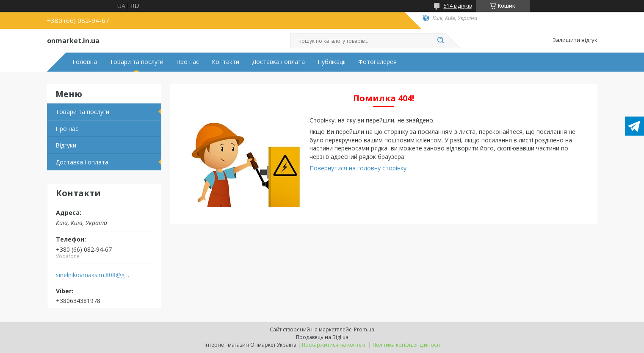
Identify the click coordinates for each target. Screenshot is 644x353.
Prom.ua (364, 329)
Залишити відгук (575, 40)
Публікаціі (331, 62)
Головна (84, 62)
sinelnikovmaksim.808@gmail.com (93, 275)
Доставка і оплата (278, 62)
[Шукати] (440, 40)
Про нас (187, 62)
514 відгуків (458, 5)
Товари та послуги (136, 62)
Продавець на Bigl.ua (322, 337)
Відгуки (65, 145)
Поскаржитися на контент (334, 344)
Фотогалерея (377, 62)
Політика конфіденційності (406, 344)
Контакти (225, 62)
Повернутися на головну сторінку (358, 168)
